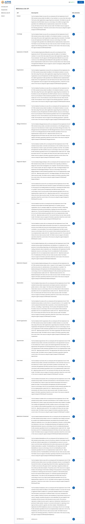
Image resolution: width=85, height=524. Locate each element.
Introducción (4, 6)
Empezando (4, 10)
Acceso (81, 2)
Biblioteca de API (5, 13)
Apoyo (3, 16)
